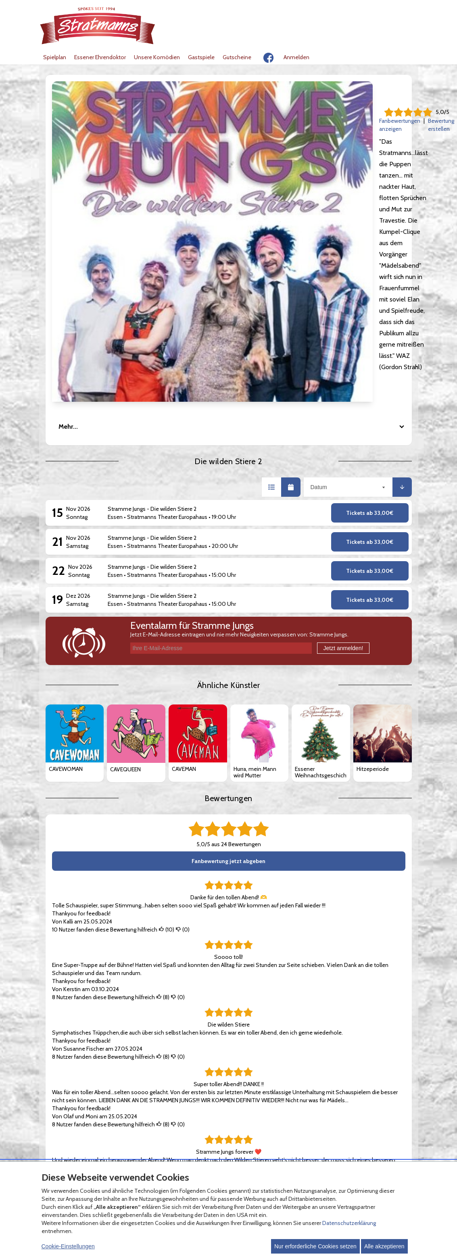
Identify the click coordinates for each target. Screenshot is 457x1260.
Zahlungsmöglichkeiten (206, 1048)
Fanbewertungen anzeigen (187, 120)
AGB (58, 1040)
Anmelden (296, 57)
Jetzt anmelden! (343, 424)
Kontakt (309, 1048)
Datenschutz (69, 1048)
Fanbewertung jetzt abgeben (228, 637)
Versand (187, 1056)
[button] (271, 263)
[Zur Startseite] (98, 25)
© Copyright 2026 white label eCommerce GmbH (229, 1151)
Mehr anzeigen (71, 993)
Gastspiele (201, 57)
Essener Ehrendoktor (100, 57)
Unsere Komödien (157, 57)
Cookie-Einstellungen (68, 1246)
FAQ (182, 1040)
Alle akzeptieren (384, 1246)
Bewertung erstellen (252, 120)
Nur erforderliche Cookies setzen (315, 1246)
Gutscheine (237, 57)
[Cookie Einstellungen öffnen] (48, 1151)
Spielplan (54, 57)
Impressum (314, 1040)
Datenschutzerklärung (349, 1223)
